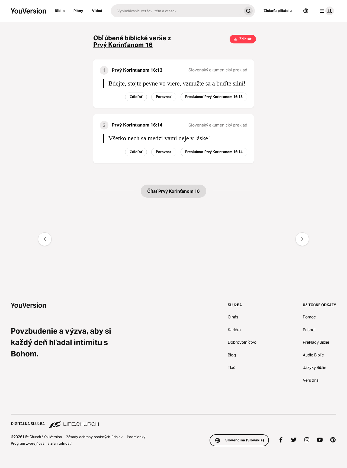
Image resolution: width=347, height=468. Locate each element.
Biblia (60, 10)
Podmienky (136, 437)
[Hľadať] (176, 11)
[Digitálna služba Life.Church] (173, 421)
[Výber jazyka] (305, 10)
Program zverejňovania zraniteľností (41, 443)
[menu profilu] (326, 10)
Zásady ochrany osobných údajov (94, 437)
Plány (78, 10)
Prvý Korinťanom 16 (123, 45)
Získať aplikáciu (278, 10)
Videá (97, 10)
